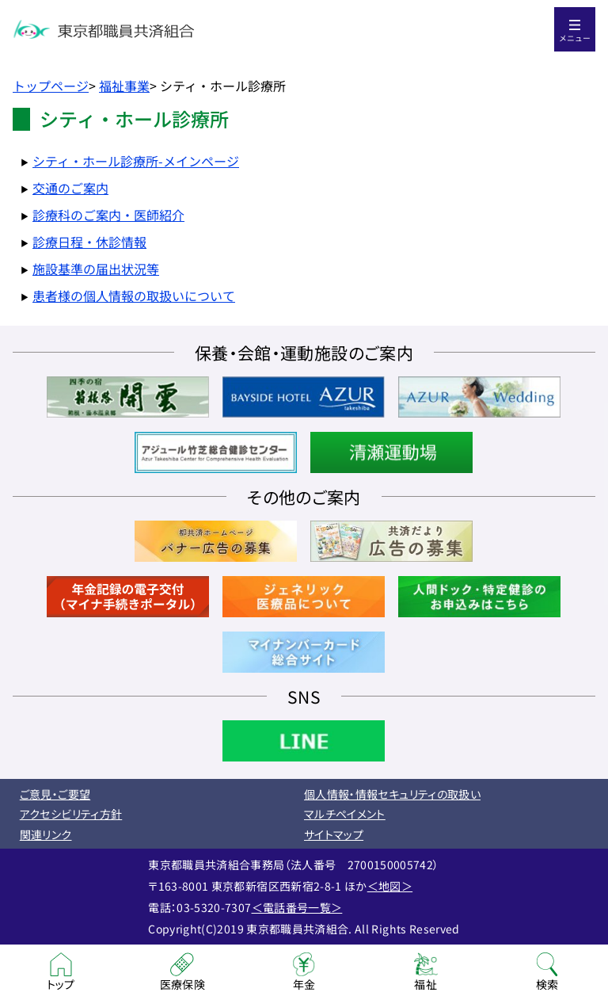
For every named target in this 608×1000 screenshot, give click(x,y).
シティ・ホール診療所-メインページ (135, 160)
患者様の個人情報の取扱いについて (133, 295)
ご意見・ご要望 (55, 794)
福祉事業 (124, 85)
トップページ (51, 85)
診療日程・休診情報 (89, 241)
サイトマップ (333, 834)
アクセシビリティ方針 (71, 814)
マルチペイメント (345, 814)
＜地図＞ (389, 886)
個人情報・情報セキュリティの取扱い (392, 794)
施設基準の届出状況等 (95, 268)
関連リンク (46, 834)
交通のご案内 (70, 187)
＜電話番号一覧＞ (297, 907)
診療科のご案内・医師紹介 (108, 214)
